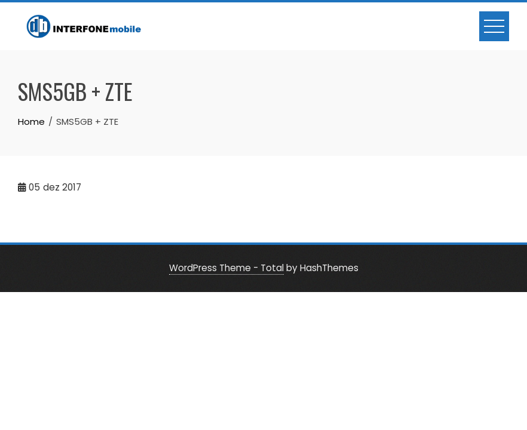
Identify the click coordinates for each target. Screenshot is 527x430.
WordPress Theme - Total (226, 268)
